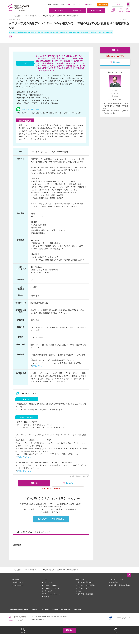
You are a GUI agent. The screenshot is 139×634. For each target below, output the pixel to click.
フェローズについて (75, 4)
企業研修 (45, 597)
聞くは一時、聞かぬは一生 (85, 582)
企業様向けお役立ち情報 (84, 594)
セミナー (77, 10)
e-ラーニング (47, 591)
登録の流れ (89, 4)
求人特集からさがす (19, 585)
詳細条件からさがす (19, 582)
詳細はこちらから (24, 457)
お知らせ (34, 609)
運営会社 (55, 609)
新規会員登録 (103, 4)
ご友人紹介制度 (45, 609)
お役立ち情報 (96, 10)
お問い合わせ (77, 609)
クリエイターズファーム (50, 588)
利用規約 (47, 616)
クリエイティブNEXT (49, 585)
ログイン (117, 4)
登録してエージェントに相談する (51, 519)
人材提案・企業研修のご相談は (55, 4)
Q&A (78, 591)
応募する (33, 483)
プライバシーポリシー (37, 616)
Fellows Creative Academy (51, 594)
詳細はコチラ (37, 366)
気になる (68, 483)
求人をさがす (58, 10)
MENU (128, 4)
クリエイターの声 (82, 588)
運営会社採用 (65, 609)
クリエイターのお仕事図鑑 (85, 585)
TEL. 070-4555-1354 (115, 100)
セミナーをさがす (48, 582)
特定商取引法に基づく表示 (59, 616)
